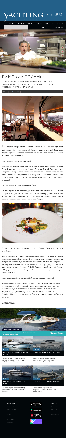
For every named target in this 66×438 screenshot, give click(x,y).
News (11, 23)
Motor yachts (11, 407)
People (39, 23)
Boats (9, 412)
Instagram (54, 409)
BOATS (29, 23)
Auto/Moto (10, 419)
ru (48, 14)
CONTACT (41, 27)
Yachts (20, 23)
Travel (9, 414)
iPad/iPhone (55, 414)
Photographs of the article (9, 302)
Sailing (60, 23)
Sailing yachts (11, 409)
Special (9, 417)
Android (53, 417)
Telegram (54, 412)
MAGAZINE (59, 27)
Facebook (54, 407)
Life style (49, 23)
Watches (10, 422)
